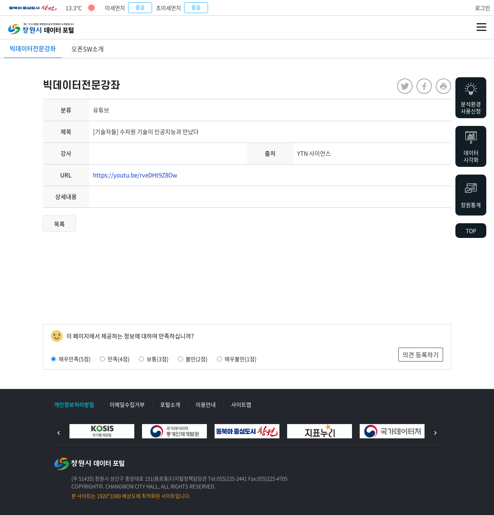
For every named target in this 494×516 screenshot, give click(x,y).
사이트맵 (241, 405)
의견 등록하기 (417, 355)
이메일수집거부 (127, 405)
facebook (420, 87)
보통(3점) (157, 359)
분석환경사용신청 (471, 107)
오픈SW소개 (87, 48)
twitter (401, 87)
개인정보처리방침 (74, 405)
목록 (63, 225)
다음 (435, 433)
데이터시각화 (471, 156)
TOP (471, 230)
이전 (58, 433)
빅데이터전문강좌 (33, 48)
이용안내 (206, 405)
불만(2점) (196, 359)
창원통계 (471, 205)
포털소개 (170, 405)
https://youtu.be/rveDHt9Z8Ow (138, 175)
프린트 (440, 87)
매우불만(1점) (240, 359)
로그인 (482, 8)
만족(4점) (118, 359)
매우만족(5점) (74, 359)
